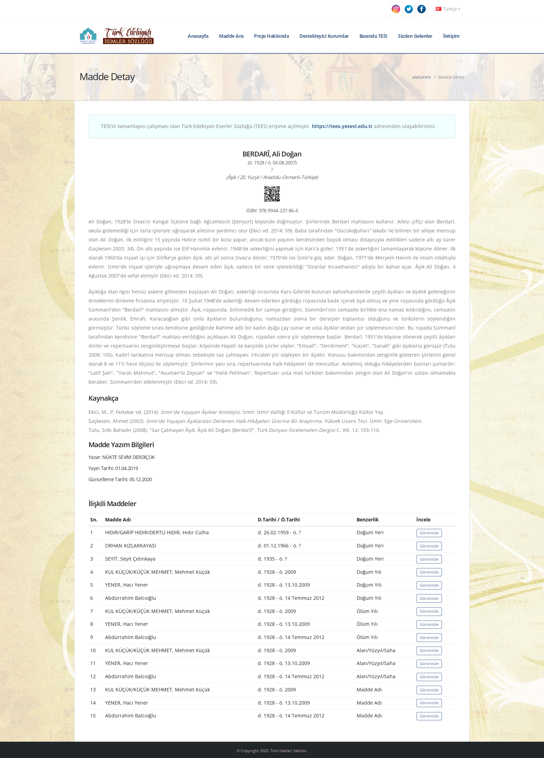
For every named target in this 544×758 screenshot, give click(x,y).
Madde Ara (231, 36)
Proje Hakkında (271, 36)
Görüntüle (429, 532)
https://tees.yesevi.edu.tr (342, 126)
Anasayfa (198, 36)
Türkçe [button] (448, 9)
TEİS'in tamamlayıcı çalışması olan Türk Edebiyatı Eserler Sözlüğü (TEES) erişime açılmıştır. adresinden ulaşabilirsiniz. (268, 126)
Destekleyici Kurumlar (324, 36)
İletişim (451, 36)
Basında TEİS (373, 36)
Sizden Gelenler (415, 36)
